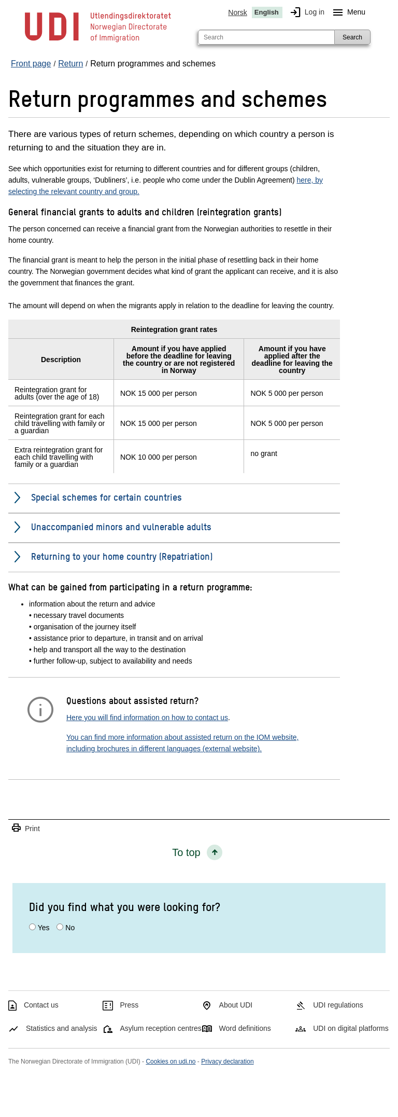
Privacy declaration (227, 1061)
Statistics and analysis (61, 1028)
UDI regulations (338, 1005)
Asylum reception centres (161, 1028)
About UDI (236, 1005)
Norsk (237, 12)
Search (352, 37)
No (70, 927)
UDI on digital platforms (351, 1028)
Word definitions (245, 1028)
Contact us (41, 1005)
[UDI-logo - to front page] (98, 41)
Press (129, 1005)
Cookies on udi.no (170, 1061)
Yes (44, 927)
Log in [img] (305, 12)
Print (25, 828)
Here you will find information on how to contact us (147, 717)
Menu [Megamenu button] (347, 12)
